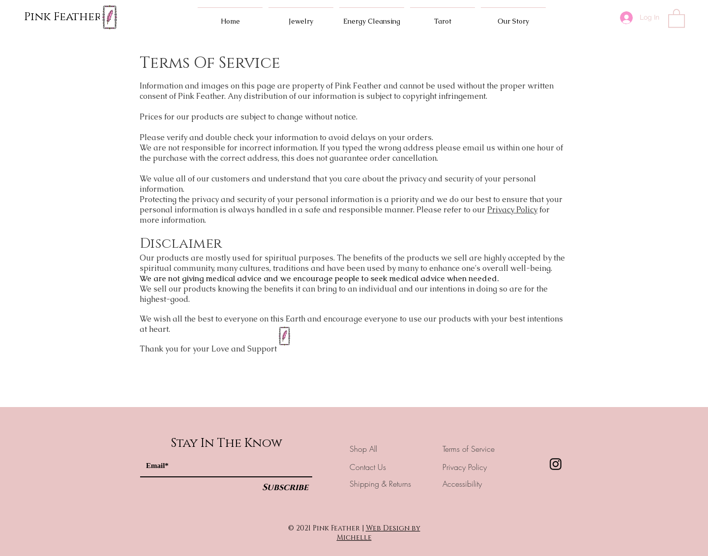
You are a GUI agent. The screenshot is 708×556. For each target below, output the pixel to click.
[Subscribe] (285, 487)
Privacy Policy (512, 210)
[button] (676, 18)
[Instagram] (555, 464)
